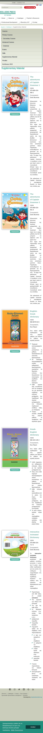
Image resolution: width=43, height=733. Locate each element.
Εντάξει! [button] (33, 727)
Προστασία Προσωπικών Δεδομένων (11, 695)
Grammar (6, 46)
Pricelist (4, 60)
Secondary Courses (9, 38)
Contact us (21, 2)
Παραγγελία (15, 114)
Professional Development (9, 22)
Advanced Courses (8, 42)
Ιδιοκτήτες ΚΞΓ (25, 22)
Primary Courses (7, 35)
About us (11, 18)
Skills (3, 53)
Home (13, 2)
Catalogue (21, 18)
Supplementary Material (9, 57)
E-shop (35, 22)
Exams (4, 49)
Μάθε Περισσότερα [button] (17, 730)
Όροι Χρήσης (23, 693)
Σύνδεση (25, 695)
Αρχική (3, 27)
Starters (4, 31)
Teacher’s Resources (33, 18)
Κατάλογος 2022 (7, 64)
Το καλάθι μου (29, 7)
